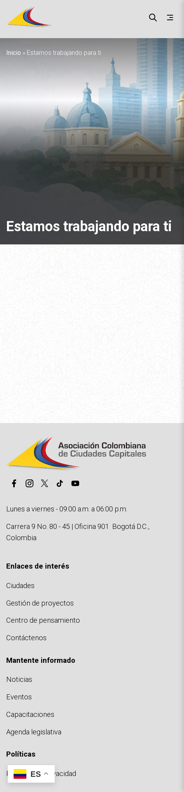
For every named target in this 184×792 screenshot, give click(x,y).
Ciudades (20, 585)
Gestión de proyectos (40, 603)
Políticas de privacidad (41, 773)
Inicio (13, 52)
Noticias (19, 679)
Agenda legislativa (33, 732)
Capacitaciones (30, 714)
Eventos (19, 697)
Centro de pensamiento (43, 620)
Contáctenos (26, 638)
